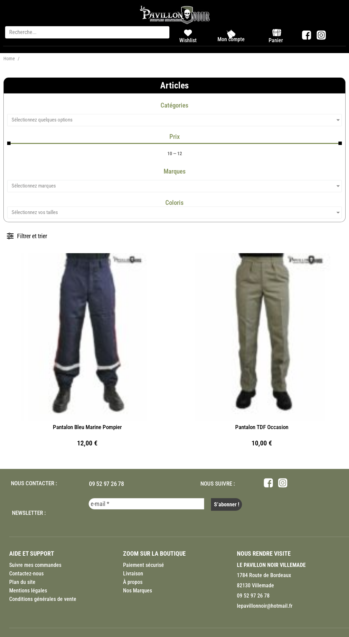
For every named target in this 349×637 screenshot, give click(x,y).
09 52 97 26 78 (106, 483)
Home (9, 58)
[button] (26, 236)
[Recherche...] (87, 32)
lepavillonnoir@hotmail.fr (264, 604)
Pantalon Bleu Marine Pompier (87, 427)
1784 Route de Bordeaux (264, 574)
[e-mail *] (146, 503)
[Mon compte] (231, 34)
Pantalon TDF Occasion (261, 427)
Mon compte (231, 39)
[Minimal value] (174, 143)
